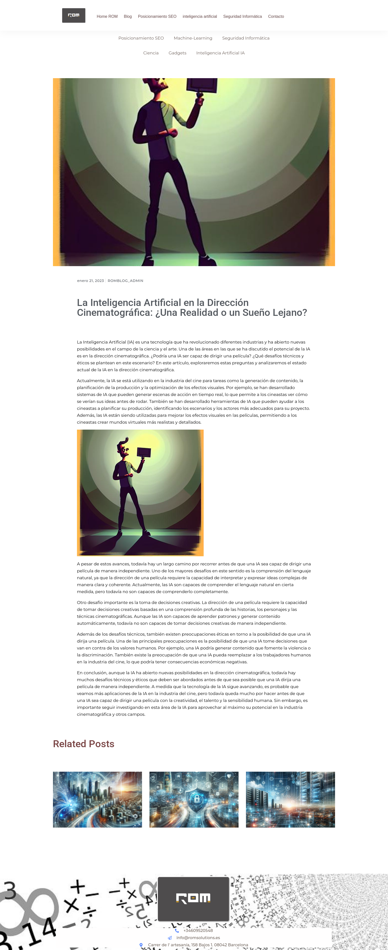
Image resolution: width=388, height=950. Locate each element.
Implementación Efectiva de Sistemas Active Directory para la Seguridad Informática (287, 844)
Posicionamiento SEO (157, 16)
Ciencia (151, 52)
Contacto (276, 16)
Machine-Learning (193, 38)
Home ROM (107, 16)
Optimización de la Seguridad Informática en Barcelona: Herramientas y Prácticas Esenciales (193, 844)
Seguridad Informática (242, 16)
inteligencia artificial (200, 16)
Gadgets (177, 52)
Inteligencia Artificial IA (220, 52)
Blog (128, 16)
